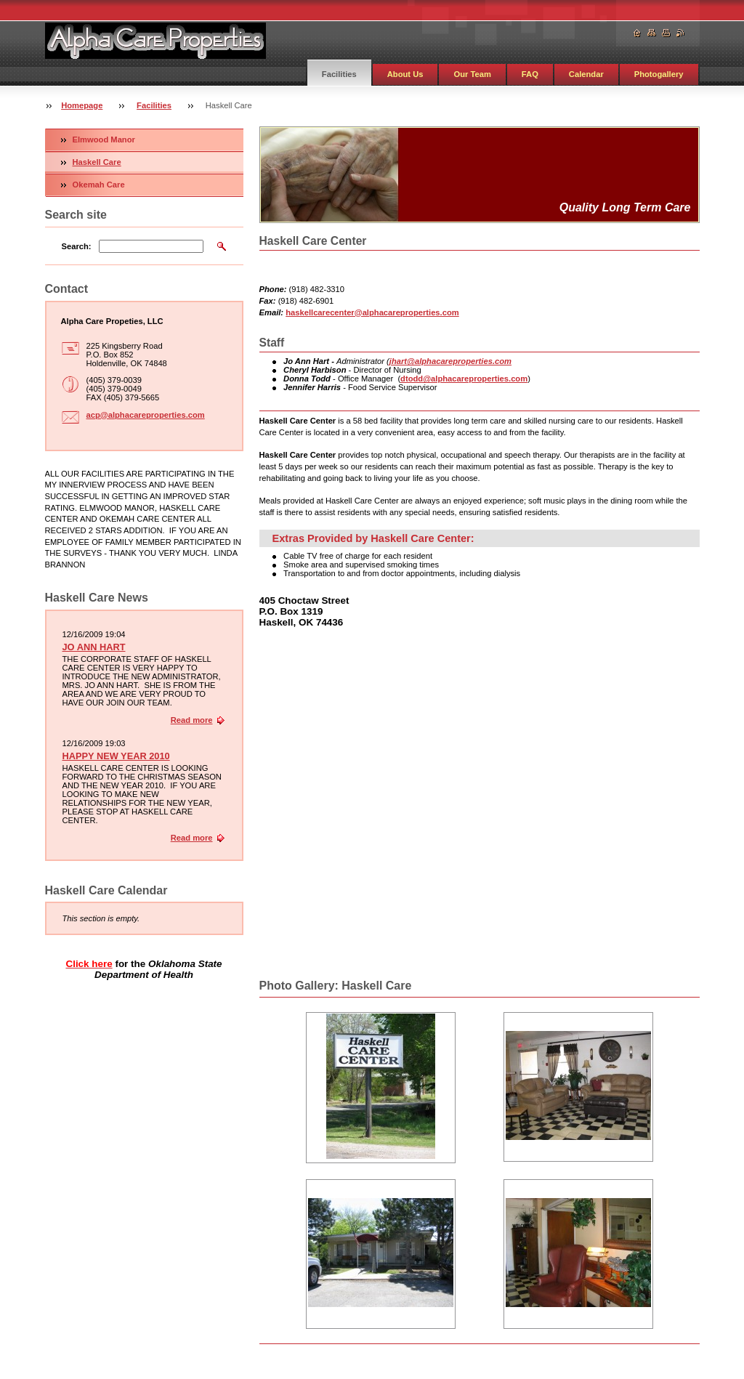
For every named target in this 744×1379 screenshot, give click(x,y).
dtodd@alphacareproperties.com (463, 378)
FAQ (530, 74)
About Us (405, 74)
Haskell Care (97, 162)
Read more (192, 720)
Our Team (471, 74)
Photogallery (659, 74)
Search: (77, 246)
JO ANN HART (94, 647)
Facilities (339, 74)
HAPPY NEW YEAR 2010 (116, 756)
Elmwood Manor (104, 139)
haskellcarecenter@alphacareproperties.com (372, 312)
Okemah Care (99, 184)
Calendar (586, 74)
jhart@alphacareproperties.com (450, 361)
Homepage (81, 105)
